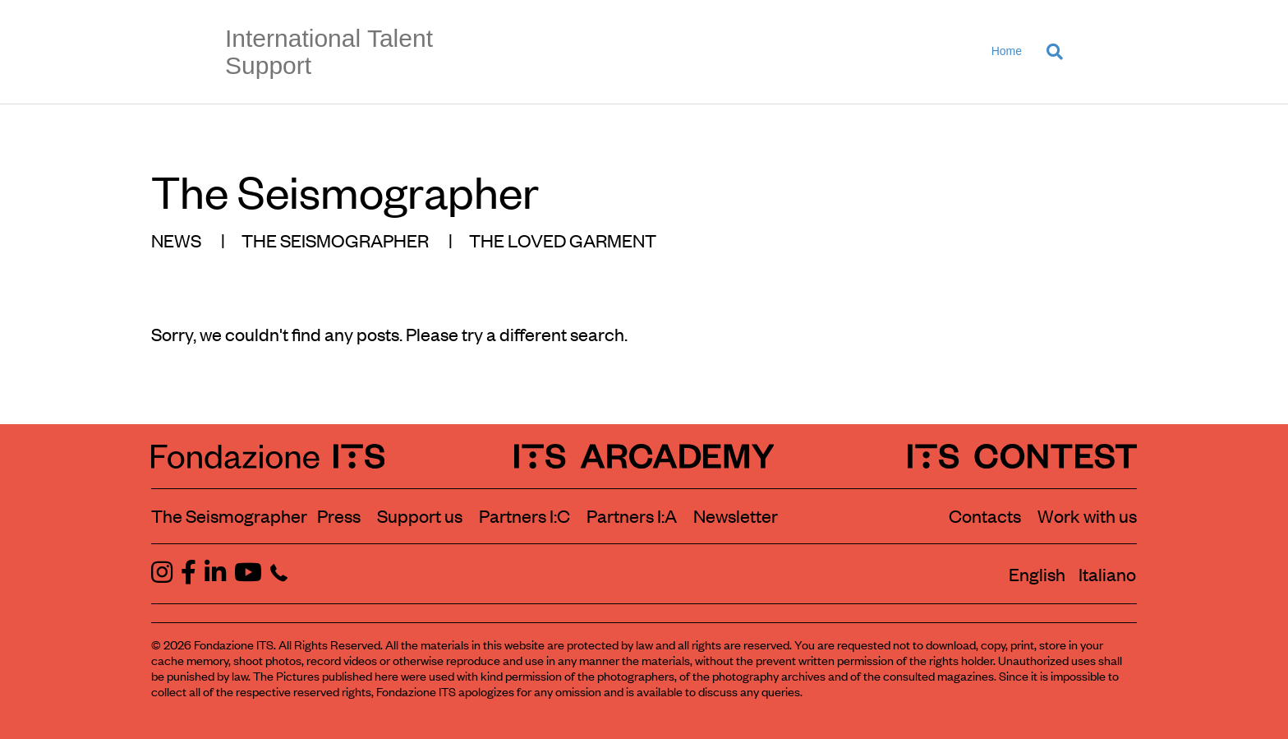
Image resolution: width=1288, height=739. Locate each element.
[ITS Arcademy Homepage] (644, 456)
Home (1006, 51)
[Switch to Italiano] (1107, 574)
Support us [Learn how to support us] (419, 515)
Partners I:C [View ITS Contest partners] (524, 515)
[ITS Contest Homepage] (1022, 456)
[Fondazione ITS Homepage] (267, 456)
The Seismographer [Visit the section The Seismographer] (229, 515)
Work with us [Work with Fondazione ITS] (1087, 515)
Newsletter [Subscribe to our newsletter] (735, 515)
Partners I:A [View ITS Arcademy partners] (631, 515)
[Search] (1048, 52)
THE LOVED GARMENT (562, 240)
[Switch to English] (1037, 574)
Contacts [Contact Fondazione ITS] (985, 515)
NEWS (176, 240)
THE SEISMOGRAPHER (335, 240)
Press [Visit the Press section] (339, 515)
